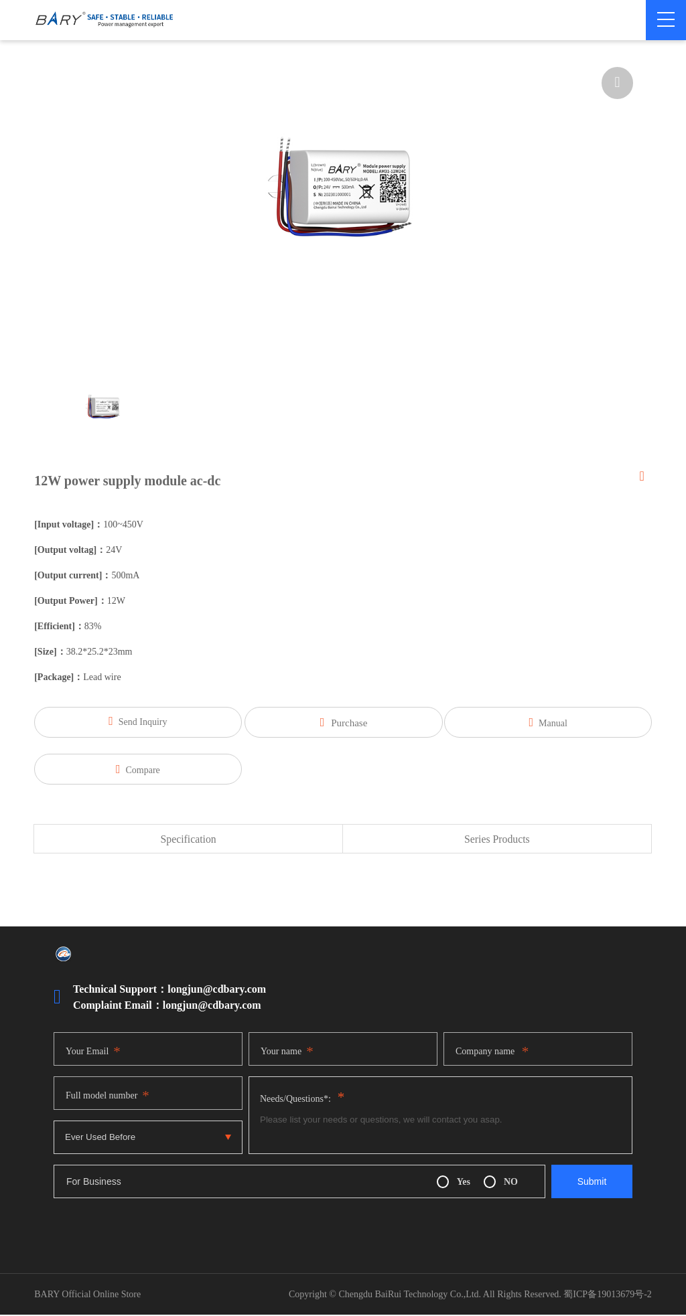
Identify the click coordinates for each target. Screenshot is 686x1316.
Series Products (497, 839)
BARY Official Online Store (87, 1295)
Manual (552, 722)
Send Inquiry (134, 721)
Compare (134, 769)
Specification (188, 839)
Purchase (344, 722)
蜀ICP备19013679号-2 (607, 1296)
